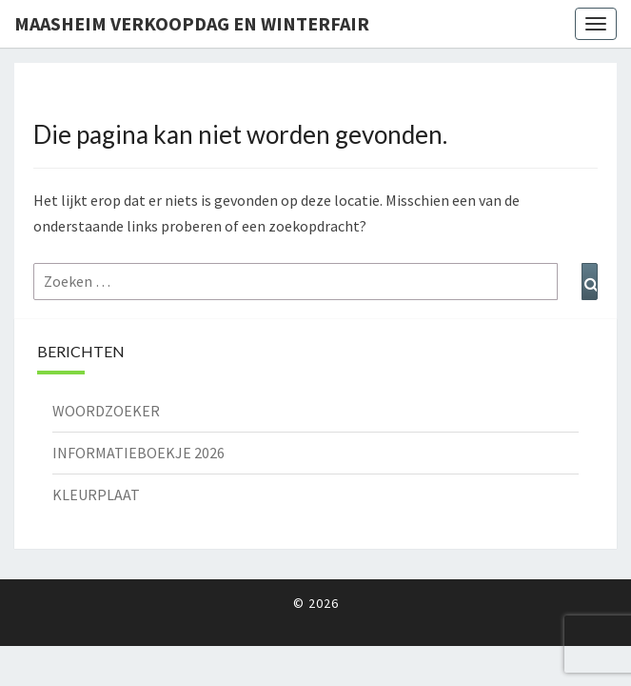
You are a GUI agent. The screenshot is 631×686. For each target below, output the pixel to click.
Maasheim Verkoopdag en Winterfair (191, 23)
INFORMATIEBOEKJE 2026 (138, 452)
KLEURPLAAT (96, 494)
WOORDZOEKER (106, 410)
